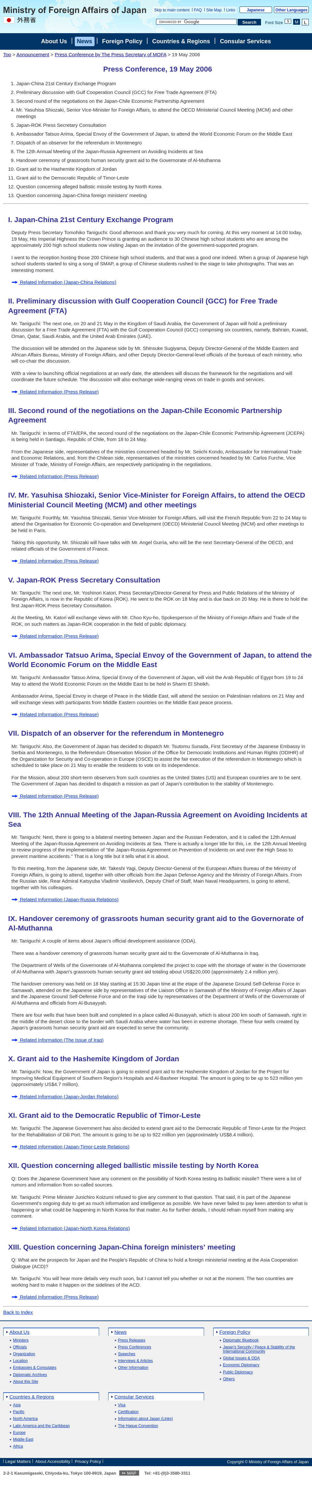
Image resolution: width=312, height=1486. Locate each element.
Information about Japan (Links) (145, 1419)
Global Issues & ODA (241, 1358)
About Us (54, 41)
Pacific (18, 1412)
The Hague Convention (138, 1426)
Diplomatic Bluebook (240, 1340)
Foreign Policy (122, 41)
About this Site (25, 1382)
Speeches (126, 1354)
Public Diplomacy (238, 1372)
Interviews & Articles (135, 1361)
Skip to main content (171, 10)
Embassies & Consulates (34, 1368)
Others (229, 1379)
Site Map (214, 10)
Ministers (21, 1340)
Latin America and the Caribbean (41, 1426)
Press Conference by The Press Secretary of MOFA (110, 54)
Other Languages (291, 10)
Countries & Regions (181, 41)
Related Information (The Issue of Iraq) (57, 1040)
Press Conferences (134, 1347)
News (84, 41)
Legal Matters (18, 1461)
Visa (121, 1405)
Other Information (133, 1368)
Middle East (23, 1440)
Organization (24, 1354)
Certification (128, 1412)
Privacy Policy (88, 1461)
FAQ (198, 10)
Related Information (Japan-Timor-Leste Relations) (70, 1146)
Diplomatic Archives (30, 1375)
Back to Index (18, 1312)
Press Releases (131, 1340)
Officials (20, 1347)
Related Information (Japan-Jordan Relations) (65, 1096)
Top (7, 54)
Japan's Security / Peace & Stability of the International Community (259, 1349)
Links (230, 10)
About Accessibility (53, 1461)
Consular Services (245, 41)
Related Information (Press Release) (55, 392)
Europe (19, 1433)
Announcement (32, 54)
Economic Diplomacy (241, 1365)
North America (25, 1419)
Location (20, 1361)
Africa (18, 1446)
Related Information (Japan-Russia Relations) (65, 899)
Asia (16, 1405)
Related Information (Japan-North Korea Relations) (70, 1228)
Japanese (256, 10)
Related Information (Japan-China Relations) (63, 282)
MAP (131, 1473)
